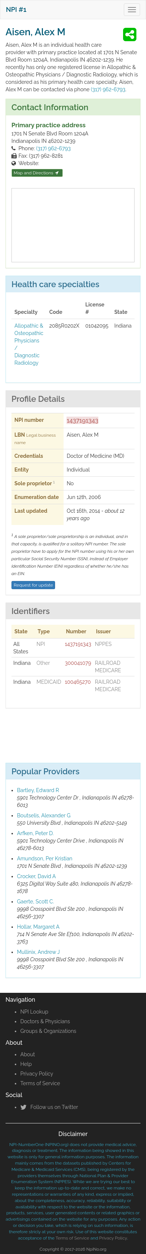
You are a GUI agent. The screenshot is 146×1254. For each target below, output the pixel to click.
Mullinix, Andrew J (38, 952)
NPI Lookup (34, 1012)
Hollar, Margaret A (38, 927)
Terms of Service (40, 1083)
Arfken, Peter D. (35, 833)
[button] (131, 34)
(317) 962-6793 (108, 89)
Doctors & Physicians (45, 1021)
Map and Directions (36, 172)
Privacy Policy (36, 1074)
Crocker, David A (36, 876)
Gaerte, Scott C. (35, 902)
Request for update (33, 585)
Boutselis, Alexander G (44, 815)
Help (26, 1064)
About (27, 1054)
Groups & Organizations (48, 1031)
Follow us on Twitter (49, 1107)
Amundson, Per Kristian (44, 858)
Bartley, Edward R (38, 790)
